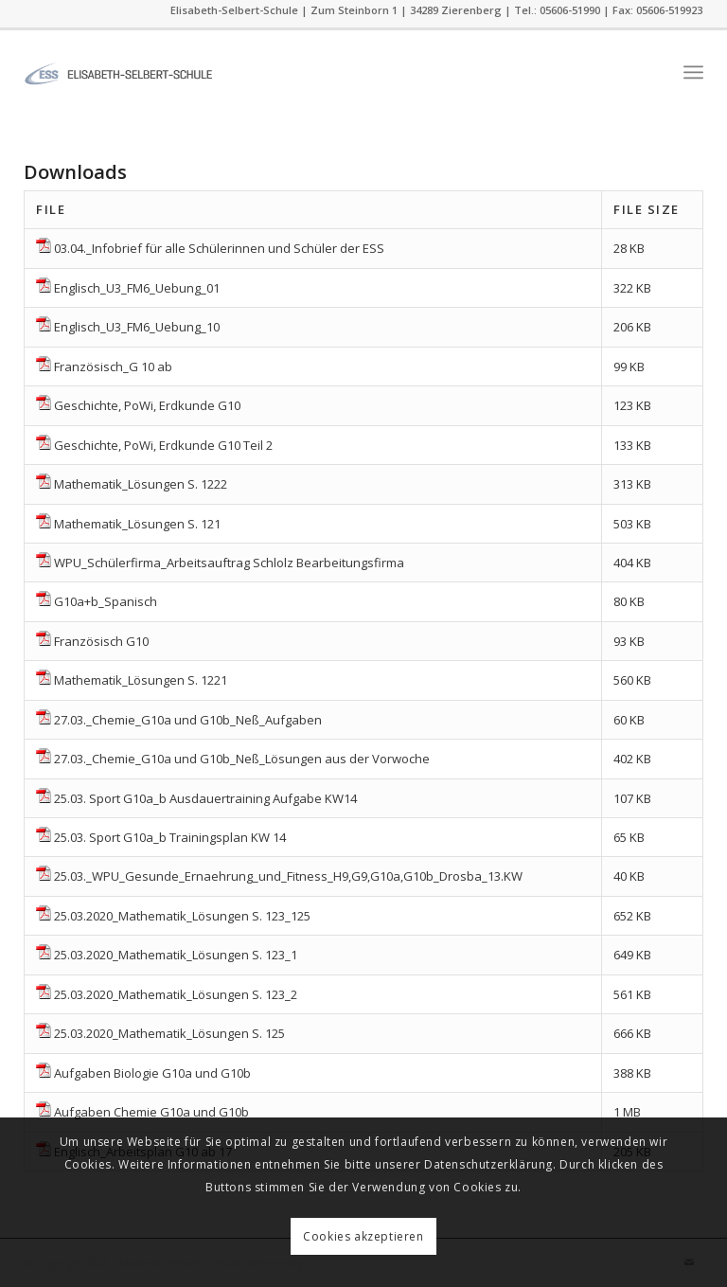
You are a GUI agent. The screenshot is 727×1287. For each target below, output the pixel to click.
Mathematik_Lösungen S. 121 (137, 523)
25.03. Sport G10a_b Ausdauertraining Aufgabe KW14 (205, 798)
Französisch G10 (101, 641)
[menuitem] (693, 72)
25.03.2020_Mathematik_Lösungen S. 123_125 (182, 915)
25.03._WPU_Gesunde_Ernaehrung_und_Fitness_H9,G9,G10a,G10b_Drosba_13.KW (288, 876)
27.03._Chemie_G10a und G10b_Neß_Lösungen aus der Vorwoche (242, 758)
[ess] (118, 72)
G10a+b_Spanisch (105, 601)
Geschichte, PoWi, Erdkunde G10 (147, 405)
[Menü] (693, 72)
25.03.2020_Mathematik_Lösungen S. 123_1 (175, 954)
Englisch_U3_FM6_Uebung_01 (137, 287)
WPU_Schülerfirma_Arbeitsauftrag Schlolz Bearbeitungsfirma (229, 562)
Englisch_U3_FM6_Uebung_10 (137, 326)
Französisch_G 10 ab (113, 366)
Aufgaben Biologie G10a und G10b (152, 1072)
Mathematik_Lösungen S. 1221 (140, 679)
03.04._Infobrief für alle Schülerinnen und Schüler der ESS (219, 248)
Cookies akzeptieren (363, 1236)
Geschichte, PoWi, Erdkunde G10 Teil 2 (163, 445)
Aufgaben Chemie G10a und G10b (151, 1111)
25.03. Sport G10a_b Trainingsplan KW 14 (170, 837)
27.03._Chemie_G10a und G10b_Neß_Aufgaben (188, 719)
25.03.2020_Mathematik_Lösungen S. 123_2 (175, 994)
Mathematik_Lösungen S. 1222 (140, 483)
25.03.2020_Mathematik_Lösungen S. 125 (169, 1033)
